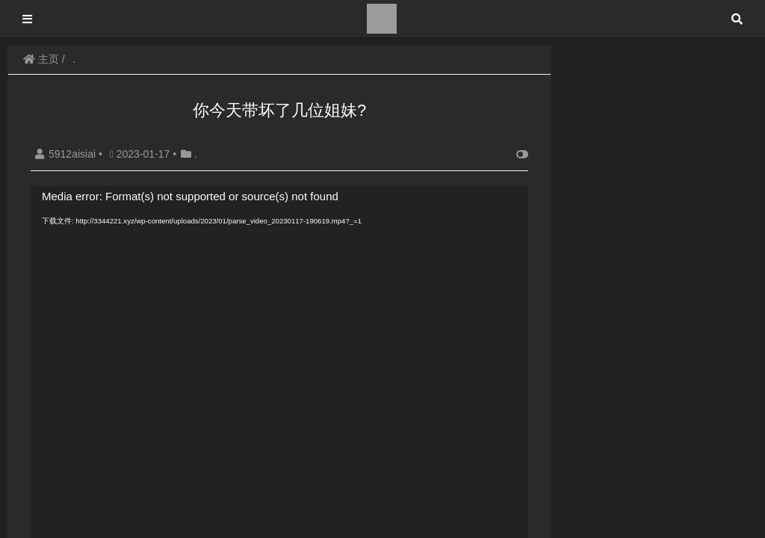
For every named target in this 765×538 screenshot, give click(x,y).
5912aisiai (67, 154)
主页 (41, 59)
